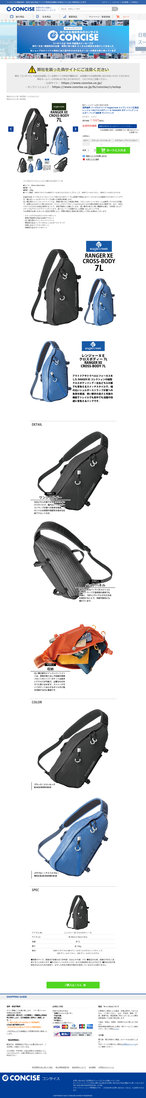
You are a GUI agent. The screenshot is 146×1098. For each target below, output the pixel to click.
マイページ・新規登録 (99, 17)
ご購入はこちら (73, 985)
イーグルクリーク (33, 96)
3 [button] (69, 61)
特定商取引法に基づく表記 (42, 1067)
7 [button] (85, 61)
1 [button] (61, 61)
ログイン (105, 2)
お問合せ (134, 2)
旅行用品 (20, 17)
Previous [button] (11, 129)
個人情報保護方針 (62, 1067)
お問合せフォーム (129, 1044)
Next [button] (75, 129)
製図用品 (73, 17)
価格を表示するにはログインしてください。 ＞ (117, 126)
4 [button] (73, 61)
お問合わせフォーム (106, 1067)
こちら (116, 1029)
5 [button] (77, 61)
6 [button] (81, 61)
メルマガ (115, 2)
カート (126, 17)
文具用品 (46, 17)
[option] (73, 39)
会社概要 (125, 2)
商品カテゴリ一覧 (12, 96)
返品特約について (79, 1067)
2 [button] (65, 61)
